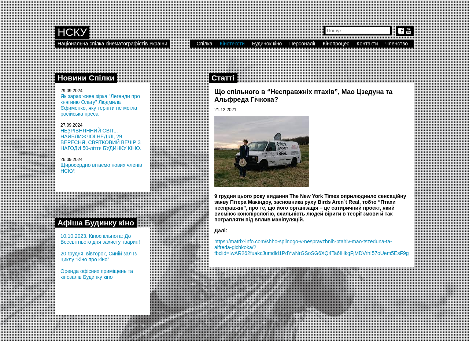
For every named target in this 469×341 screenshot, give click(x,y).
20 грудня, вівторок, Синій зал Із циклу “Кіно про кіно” (98, 256)
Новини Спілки (86, 78)
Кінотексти (232, 43)
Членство (396, 43)
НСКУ (72, 32)
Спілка (204, 43)
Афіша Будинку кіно (96, 222)
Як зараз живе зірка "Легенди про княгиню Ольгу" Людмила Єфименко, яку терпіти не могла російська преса (100, 105)
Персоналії (302, 43)
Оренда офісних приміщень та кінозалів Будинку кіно (96, 274)
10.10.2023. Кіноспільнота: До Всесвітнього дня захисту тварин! (100, 239)
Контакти (367, 43)
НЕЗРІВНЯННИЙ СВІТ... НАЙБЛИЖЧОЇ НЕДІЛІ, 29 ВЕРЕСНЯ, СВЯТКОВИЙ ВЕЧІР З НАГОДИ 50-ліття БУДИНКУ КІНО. (100, 139)
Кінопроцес (336, 43)
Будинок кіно (267, 43)
